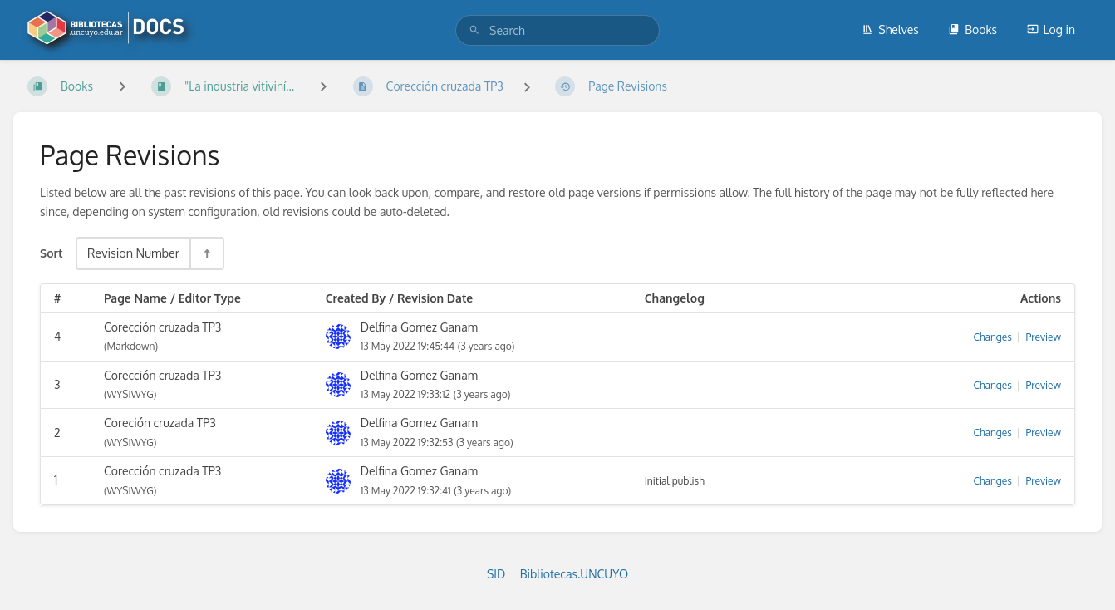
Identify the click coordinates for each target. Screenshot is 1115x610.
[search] (557, 30)
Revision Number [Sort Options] (133, 252)
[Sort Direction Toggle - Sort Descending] (206, 253)
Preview (1043, 337)
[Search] (474, 30)
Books (972, 29)
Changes (992, 337)
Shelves (890, 29)
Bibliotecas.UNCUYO (574, 574)
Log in (1051, 29)
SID (496, 574)
